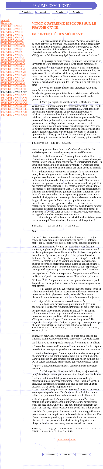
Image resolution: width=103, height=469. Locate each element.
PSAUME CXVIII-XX (12, 80)
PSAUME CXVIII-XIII (13, 60)
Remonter (6, 23)
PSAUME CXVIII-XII (12, 57)
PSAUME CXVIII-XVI (13, 69)
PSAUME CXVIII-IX (12, 49)
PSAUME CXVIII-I (11, 26)
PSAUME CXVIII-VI (12, 40)
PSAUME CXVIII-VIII (13, 46)
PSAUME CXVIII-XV (12, 66)
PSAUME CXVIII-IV (12, 34)
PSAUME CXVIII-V (12, 37)
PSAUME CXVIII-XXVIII (14, 103)
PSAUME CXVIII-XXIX (14, 106)
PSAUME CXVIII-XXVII (14, 100)
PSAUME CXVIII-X (12, 52)
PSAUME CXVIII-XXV (13, 94)
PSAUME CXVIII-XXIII (13, 89)
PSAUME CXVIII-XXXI (14, 112)
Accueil (5, 20)
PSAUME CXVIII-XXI (13, 83)
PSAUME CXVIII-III (12, 32)
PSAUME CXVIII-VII (12, 43)
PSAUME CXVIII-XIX (13, 77)
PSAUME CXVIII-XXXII (14, 114)
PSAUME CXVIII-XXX (13, 109)
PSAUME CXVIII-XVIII (13, 74)
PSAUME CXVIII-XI (12, 54)
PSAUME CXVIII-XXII (13, 86)
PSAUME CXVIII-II (11, 29)
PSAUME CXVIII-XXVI (14, 97)
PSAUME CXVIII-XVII (13, 72)
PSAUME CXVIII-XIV (13, 63)
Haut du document (66, 439)
